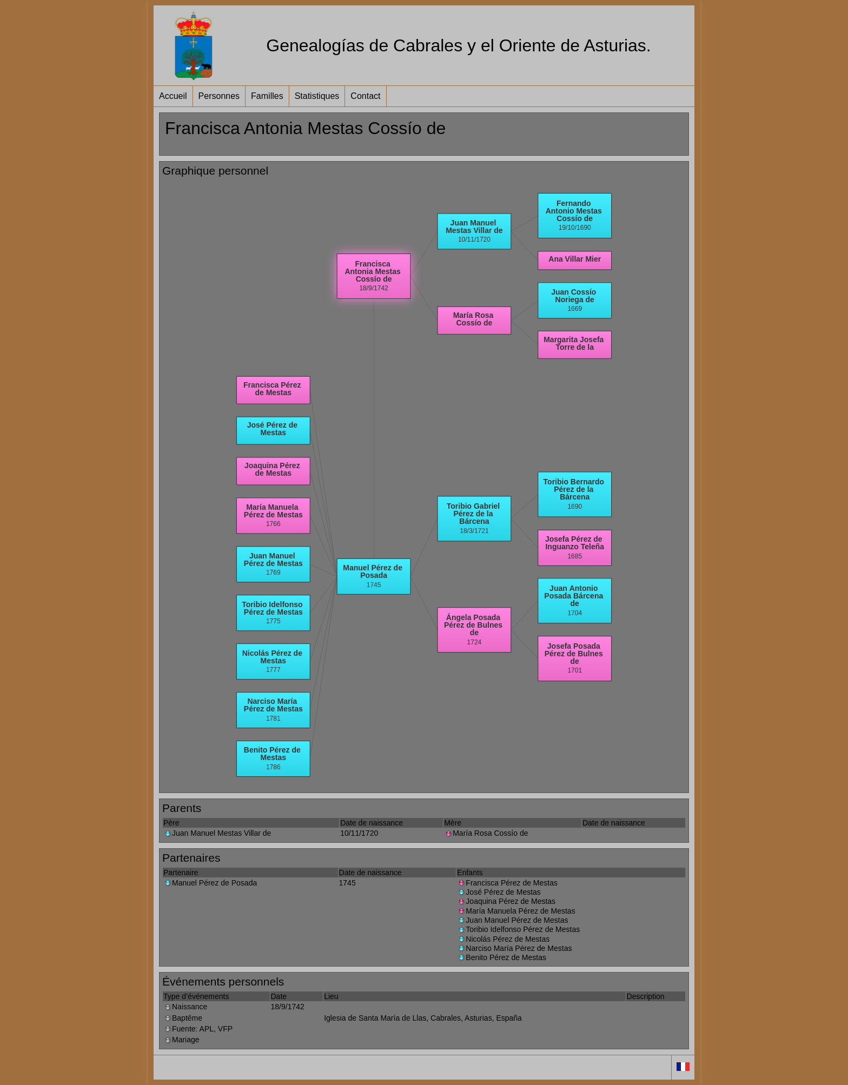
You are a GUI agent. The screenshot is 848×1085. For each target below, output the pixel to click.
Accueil (173, 96)
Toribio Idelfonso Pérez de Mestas (518, 929)
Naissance (185, 1006)
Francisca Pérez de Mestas (507, 882)
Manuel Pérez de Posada (210, 882)
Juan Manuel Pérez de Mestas (512, 920)
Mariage (181, 1039)
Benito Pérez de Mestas (501, 957)
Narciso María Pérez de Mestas (514, 948)
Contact (365, 96)
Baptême (182, 1018)
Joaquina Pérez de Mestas (506, 901)
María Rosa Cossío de (486, 833)
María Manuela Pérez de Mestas (516, 911)
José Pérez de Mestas (499, 892)
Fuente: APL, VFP (198, 1028)
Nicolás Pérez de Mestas (503, 939)
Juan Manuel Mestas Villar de (217, 833)
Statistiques (317, 96)
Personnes (219, 96)
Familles (267, 96)
